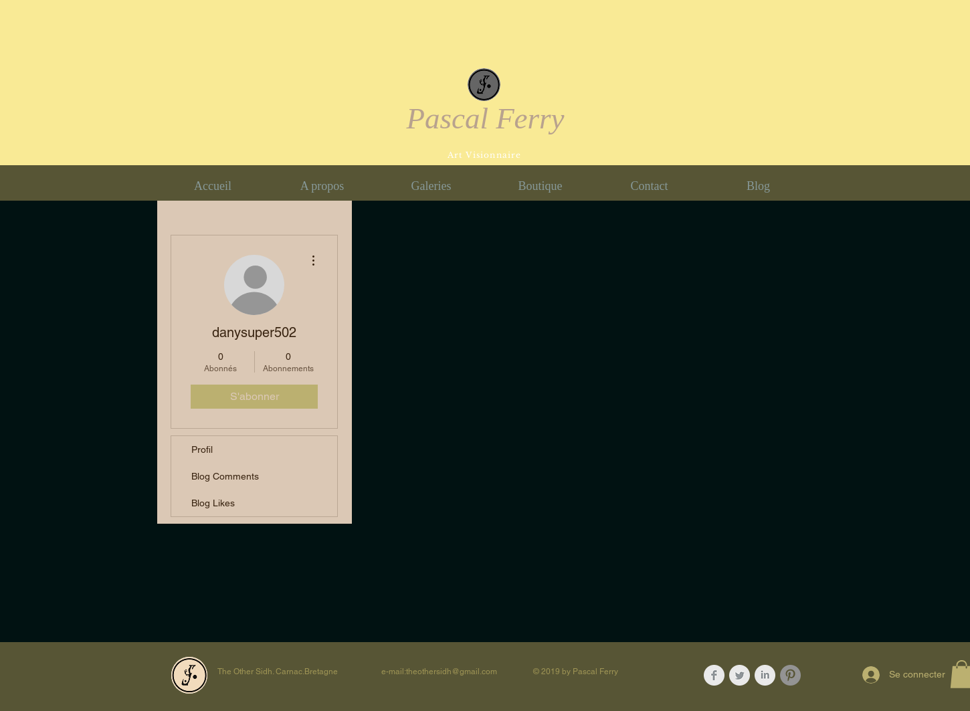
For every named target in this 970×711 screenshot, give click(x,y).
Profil (202, 449)
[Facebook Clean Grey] (714, 675)
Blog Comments (225, 476)
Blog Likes (213, 503)
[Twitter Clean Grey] (739, 675)
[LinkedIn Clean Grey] (765, 675)
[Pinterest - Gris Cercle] (790, 675)
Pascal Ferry (485, 118)
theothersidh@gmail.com (451, 671)
